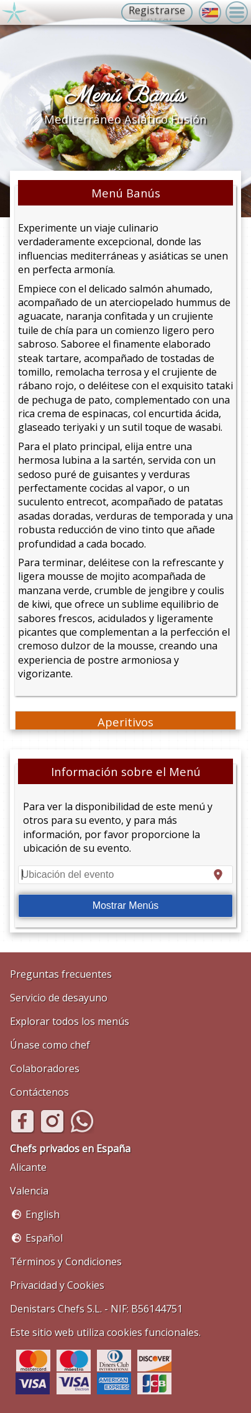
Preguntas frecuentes (61, 974)
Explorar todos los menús (69, 1021)
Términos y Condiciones (66, 1261)
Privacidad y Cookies (57, 1285)
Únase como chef (50, 1045)
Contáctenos (39, 1092)
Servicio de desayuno (58, 997)
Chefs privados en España (70, 1148)
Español (44, 1238)
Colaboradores (45, 1068)
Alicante (28, 1167)
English (42, 1214)
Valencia (29, 1191)
